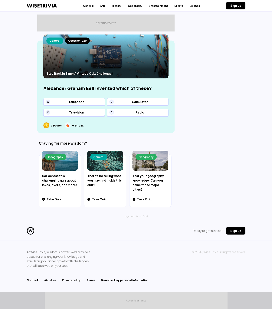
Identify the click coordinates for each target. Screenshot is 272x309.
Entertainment (158, 6)
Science (194, 6)
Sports (178, 6)
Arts (103, 6)
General (88, 6)
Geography (135, 6)
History (117, 6)
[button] (74, 102)
